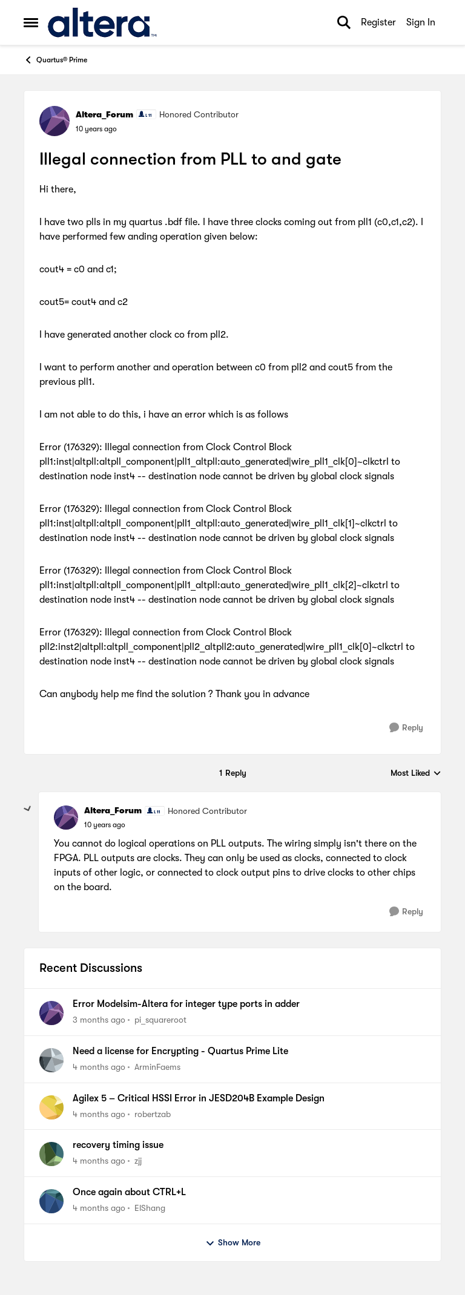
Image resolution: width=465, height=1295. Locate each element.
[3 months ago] (99, 1020)
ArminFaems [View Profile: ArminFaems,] (157, 1067)
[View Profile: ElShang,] (51, 1201)
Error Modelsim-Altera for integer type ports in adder (186, 1003)
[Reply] (406, 728)
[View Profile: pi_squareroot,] (51, 1013)
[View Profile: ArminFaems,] (51, 1060)
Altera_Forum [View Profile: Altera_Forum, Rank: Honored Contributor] (104, 114)
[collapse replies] (28, 809)
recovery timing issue (118, 1144)
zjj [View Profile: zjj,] (138, 1161)
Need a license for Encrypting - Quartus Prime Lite (180, 1051)
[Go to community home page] (102, 22)
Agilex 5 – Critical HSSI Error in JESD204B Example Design (199, 1098)
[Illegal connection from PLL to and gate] (104, 824)
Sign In (420, 22)
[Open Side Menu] (31, 22)
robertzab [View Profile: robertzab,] (152, 1113)
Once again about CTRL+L (129, 1192)
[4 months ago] (99, 1067)
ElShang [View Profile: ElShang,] (149, 1208)
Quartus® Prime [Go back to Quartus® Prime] (55, 60)
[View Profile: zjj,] (51, 1154)
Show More (232, 1243)
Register (378, 22)
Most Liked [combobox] (416, 773)
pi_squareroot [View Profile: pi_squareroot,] (160, 1020)
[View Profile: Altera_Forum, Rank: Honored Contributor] (54, 121)
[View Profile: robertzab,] (51, 1107)
